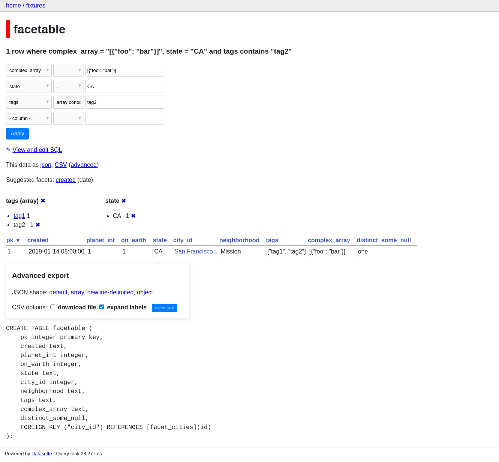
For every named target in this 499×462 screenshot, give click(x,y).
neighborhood (239, 240)
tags (272, 240)
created (66, 180)
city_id (182, 240)
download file (73, 307)
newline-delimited (110, 292)
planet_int (101, 240)
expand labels (123, 307)
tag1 (19, 216)
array (77, 292)
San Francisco (194, 251)
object (145, 292)
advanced (84, 165)
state (160, 240)
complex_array (329, 240)
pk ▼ (13, 240)
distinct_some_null (384, 240)
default (58, 292)
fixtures (35, 5)
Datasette (41, 453)
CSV (61, 165)
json (45, 165)
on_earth (134, 240)
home (13, 5)
